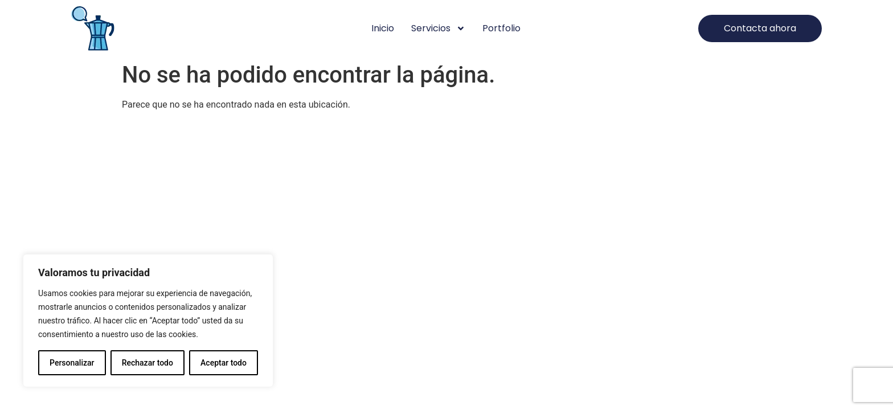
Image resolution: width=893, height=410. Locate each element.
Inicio (382, 28)
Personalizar (72, 362)
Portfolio (501, 28)
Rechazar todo (147, 362)
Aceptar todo (223, 362)
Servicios (438, 28)
